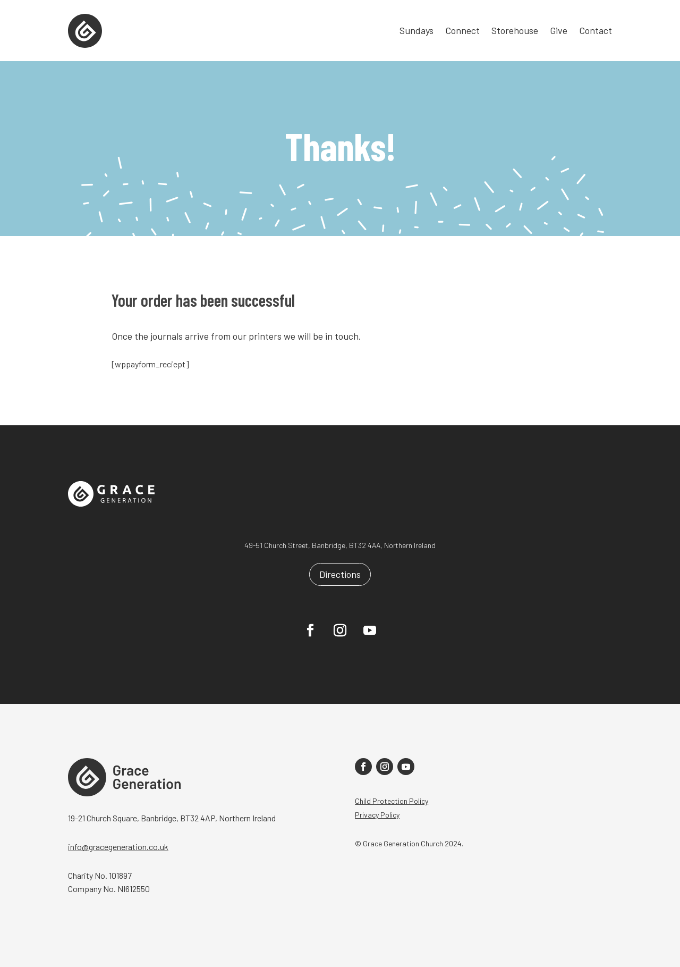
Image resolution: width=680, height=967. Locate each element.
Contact (595, 31)
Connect (462, 31)
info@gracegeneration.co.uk (118, 847)
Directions (340, 574)
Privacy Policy (377, 814)
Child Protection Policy (391, 800)
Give (558, 31)
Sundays (417, 31)
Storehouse (514, 31)
